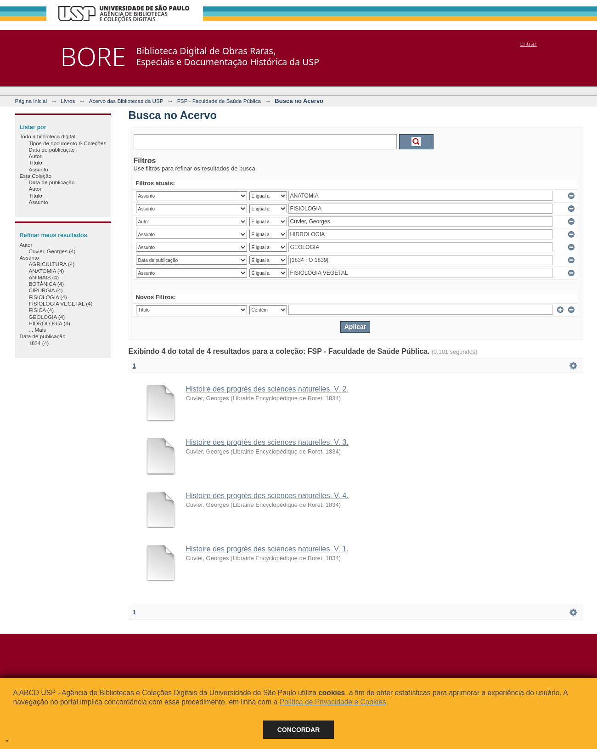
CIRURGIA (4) (46, 290)
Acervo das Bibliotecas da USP (126, 101)
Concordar (298, 729)
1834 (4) (39, 343)
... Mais (37, 330)
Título (35, 162)
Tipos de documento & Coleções (67, 143)
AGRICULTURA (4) (52, 264)
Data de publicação (52, 150)
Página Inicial (31, 101)
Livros (68, 101)
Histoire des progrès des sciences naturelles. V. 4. (267, 495)
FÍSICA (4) (41, 310)
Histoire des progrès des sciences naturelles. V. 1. (267, 549)
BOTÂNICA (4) (46, 284)
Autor (35, 156)
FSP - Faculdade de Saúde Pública (219, 101)
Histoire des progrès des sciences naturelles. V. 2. (267, 389)
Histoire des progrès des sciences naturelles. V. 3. (267, 442)
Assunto (38, 169)
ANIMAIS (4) (44, 277)
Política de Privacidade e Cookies (332, 702)
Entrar (528, 44)
